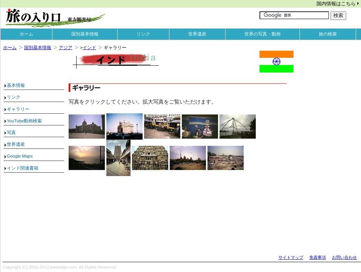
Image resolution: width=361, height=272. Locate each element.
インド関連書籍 (22, 168)
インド (89, 47)
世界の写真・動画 (262, 34)
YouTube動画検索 (24, 121)
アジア (65, 47)
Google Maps (20, 156)
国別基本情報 (84, 34)
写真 (11, 132)
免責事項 (317, 257)
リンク (143, 34)
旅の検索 (328, 34)
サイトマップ (290, 257)
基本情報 (16, 85)
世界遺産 (197, 34)
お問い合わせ (344, 257)
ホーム (26, 34)
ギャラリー (18, 109)
